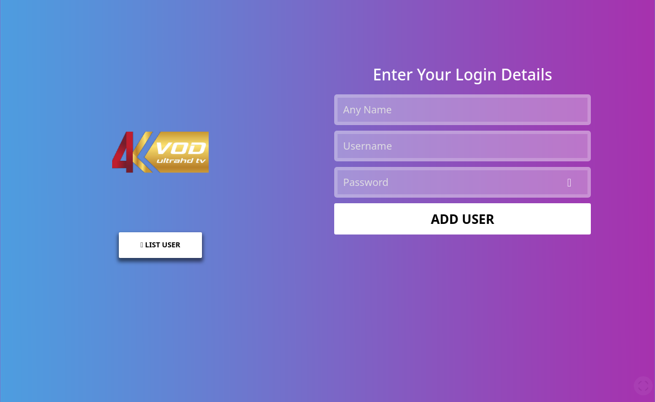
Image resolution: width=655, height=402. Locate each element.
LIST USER (160, 245)
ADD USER (462, 219)
